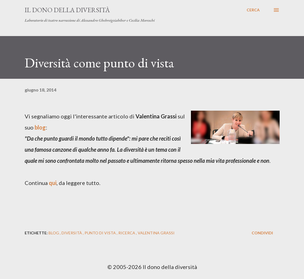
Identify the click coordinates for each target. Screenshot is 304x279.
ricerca (127, 232)
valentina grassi (156, 232)
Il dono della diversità (67, 10)
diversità (72, 232)
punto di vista (101, 232)
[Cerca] (253, 10)
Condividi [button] (262, 232)
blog (54, 232)
